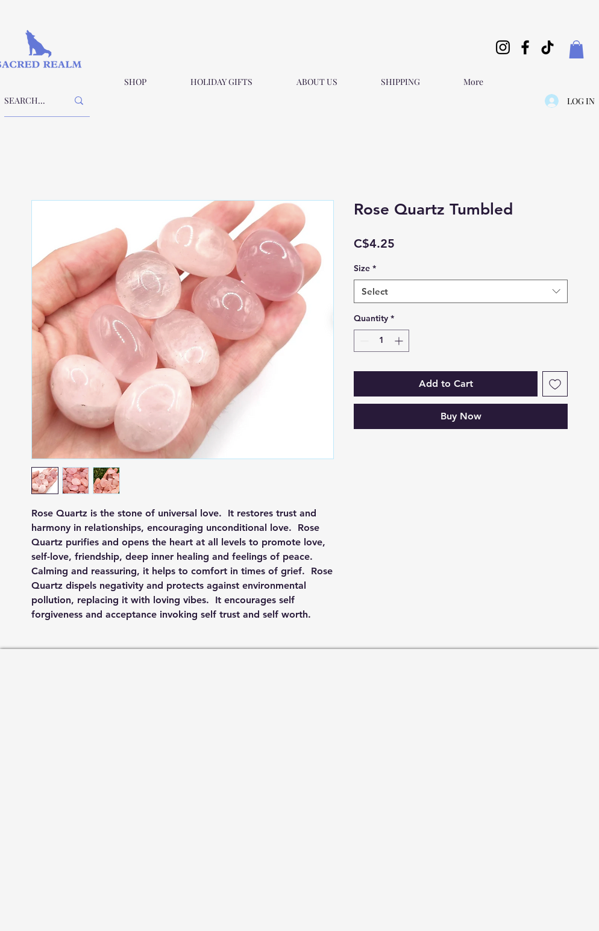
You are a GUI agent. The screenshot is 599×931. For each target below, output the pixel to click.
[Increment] (399, 340)
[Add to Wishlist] (555, 384)
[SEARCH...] (26, 100)
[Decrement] (363, 340)
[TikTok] (547, 47)
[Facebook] (525, 47)
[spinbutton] (381, 340)
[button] (576, 49)
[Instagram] (503, 47)
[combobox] (461, 291)
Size (365, 268)
